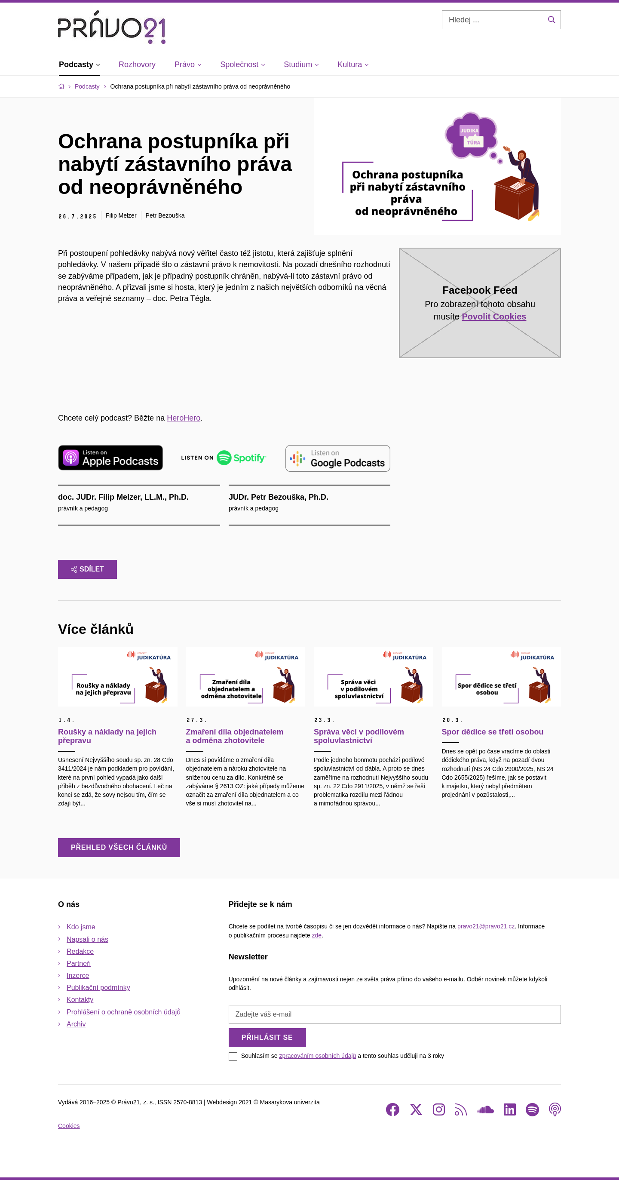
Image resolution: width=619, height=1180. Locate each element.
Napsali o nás (87, 939)
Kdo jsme (81, 927)
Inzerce (78, 975)
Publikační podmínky (98, 987)
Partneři (79, 963)
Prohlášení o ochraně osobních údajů (124, 1012)
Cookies (69, 1125)
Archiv (76, 1024)
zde (317, 935)
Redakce (80, 951)
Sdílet (87, 569)
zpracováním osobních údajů (317, 1055)
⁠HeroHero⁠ (183, 418)
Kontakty (80, 999)
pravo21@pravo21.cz (486, 926)
